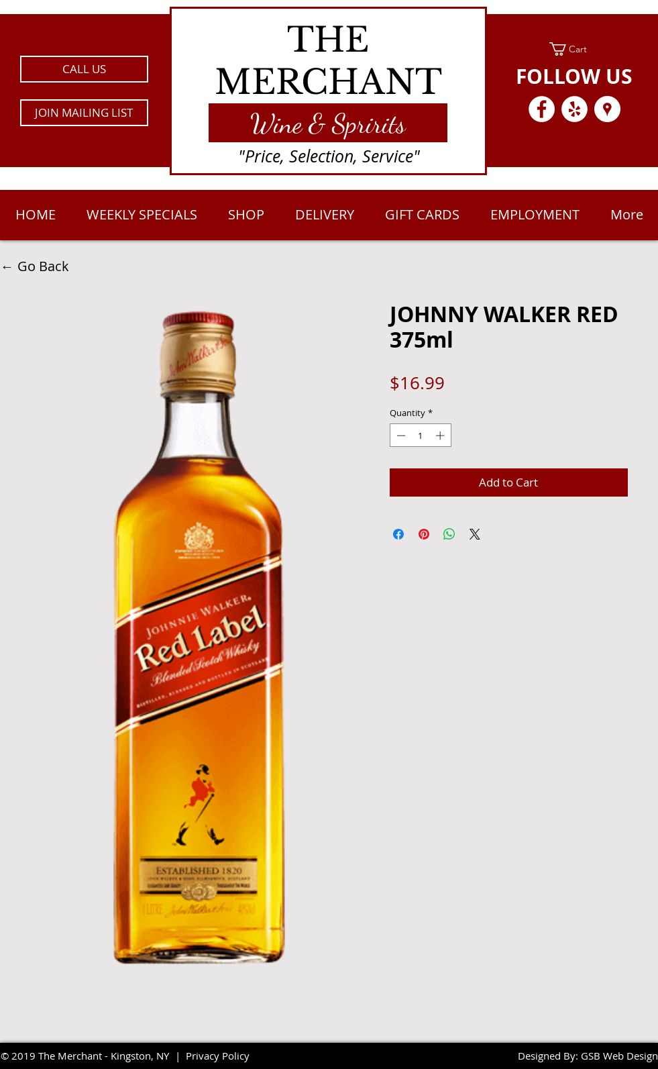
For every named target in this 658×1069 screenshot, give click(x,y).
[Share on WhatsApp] (449, 534)
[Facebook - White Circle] (542, 109)
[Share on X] (475, 534)
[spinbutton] (420, 435)
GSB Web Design (619, 1055)
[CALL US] (84, 69)
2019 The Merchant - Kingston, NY (90, 1055)
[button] (84, 112)
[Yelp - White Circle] (574, 109)
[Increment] (441, 435)
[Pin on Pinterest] (424, 534)
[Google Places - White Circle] (607, 109)
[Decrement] (400, 435)
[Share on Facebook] (398, 534)
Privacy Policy (218, 1055)
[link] (574, 49)
